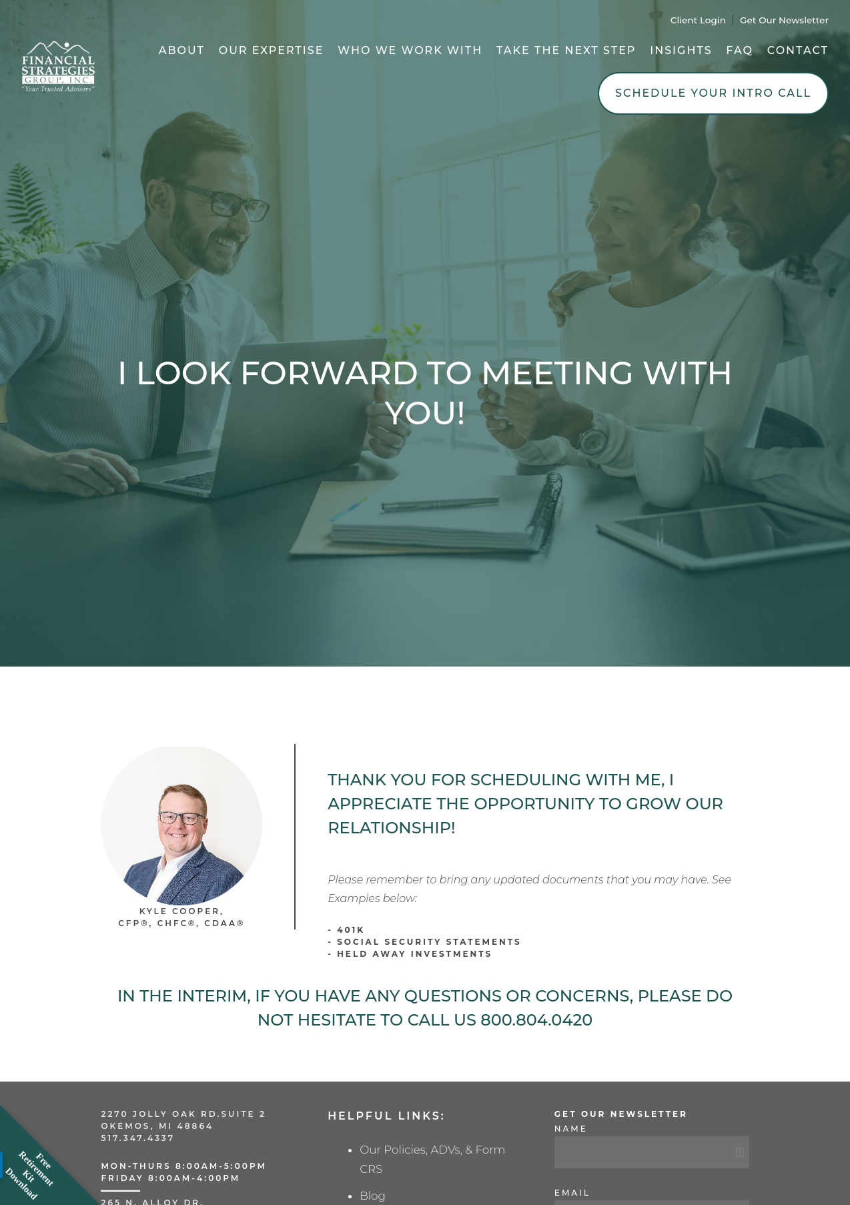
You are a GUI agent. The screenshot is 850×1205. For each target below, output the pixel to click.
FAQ (739, 50)
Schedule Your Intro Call (713, 93)
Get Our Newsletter (784, 20)
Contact (798, 50)
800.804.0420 (536, 1020)
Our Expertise (271, 50)
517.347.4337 (138, 1138)
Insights (681, 50)
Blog (373, 1195)
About (182, 50)
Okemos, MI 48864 (157, 1126)
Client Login (698, 20)
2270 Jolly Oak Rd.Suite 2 (183, 1114)
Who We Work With (410, 50)
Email (572, 1193)
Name (571, 1129)
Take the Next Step (566, 50)
